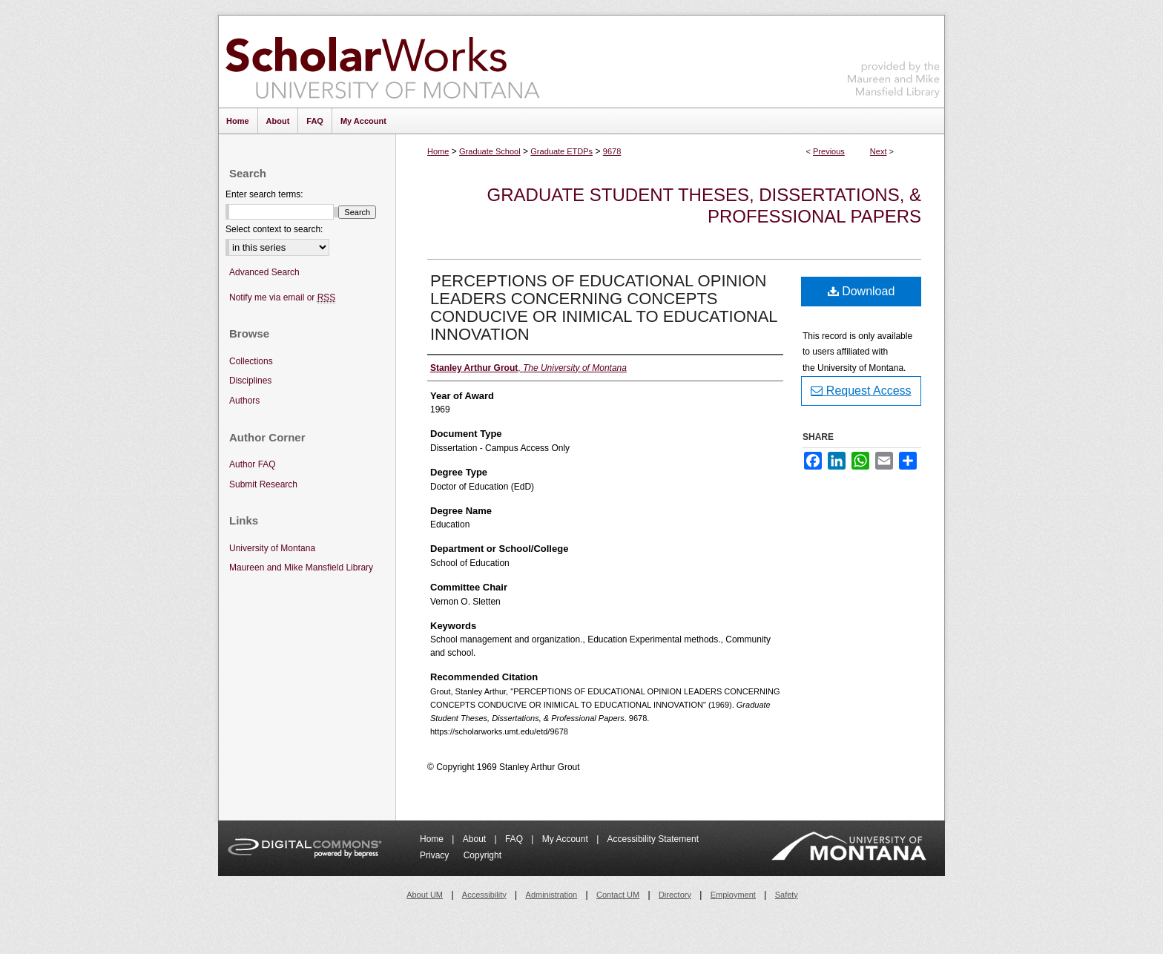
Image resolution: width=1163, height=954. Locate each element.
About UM (424, 894)
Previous (829, 151)
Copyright (482, 855)
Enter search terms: (264, 194)
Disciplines (250, 380)
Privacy (436, 855)
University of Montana (272, 548)
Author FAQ (252, 464)
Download (861, 291)
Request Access (861, 390)
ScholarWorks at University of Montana (382, 62)
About (476, 839)
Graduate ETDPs (561, 151)
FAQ (515, 839)
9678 (612, 151)
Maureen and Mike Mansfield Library (893, 59)
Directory (675, 894)
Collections (251, 361)
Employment (733, 894)
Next (878, 151)
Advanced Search (264, 272)
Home (438, 151)
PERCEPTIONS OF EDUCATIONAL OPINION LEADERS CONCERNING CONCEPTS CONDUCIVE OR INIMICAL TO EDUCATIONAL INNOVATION (603, 307)
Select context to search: (274, 229)
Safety (786, 894)
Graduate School (490, 151)
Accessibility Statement (653, 839)
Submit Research (263, 484)
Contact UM (617, 894)
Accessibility (484, 894)
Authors (244, 400)
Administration (552, 894)
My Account (566, 839)
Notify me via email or (282, 297)
